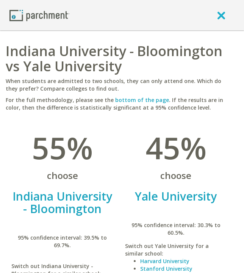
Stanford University (166, 268)
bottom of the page (142, 100)
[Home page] (39, 15)
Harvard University (164, 261)
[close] (221, 15)
